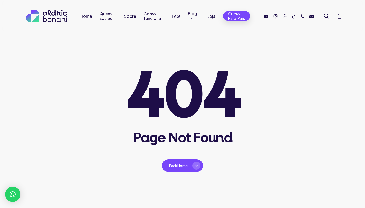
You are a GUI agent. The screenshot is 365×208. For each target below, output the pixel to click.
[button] (12, 194)
